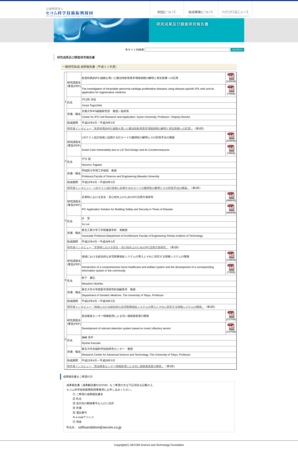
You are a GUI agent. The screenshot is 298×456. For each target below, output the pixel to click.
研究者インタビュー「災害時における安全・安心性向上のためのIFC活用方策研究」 (117, 247)
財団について (167, 8)
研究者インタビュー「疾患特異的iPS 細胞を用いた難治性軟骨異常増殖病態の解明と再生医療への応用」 (130, 128)
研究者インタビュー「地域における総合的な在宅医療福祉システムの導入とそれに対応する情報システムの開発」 (135, 306)
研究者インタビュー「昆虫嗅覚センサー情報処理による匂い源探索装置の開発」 (115, 366)
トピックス (235, 8)
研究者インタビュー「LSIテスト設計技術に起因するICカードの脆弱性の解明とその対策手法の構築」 (128, 187)
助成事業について (201, 8)
